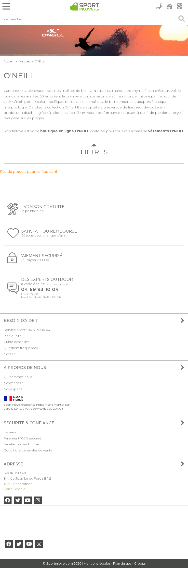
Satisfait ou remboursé (21, 444)
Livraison (10, 432)
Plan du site (13, 336)
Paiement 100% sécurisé (22, 438)
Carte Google (15, 489)
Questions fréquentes (21, 348)
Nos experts (13, 389)
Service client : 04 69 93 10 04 (27, 330)
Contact (10, 354)
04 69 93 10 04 (40, 289)
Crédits (140, 563)
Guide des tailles (16, 342)
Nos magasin (14, 383)
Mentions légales (96, 563)
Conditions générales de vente (28, 450)
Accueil (8, 61)
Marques (24, 61)
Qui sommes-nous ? (19, 377)
